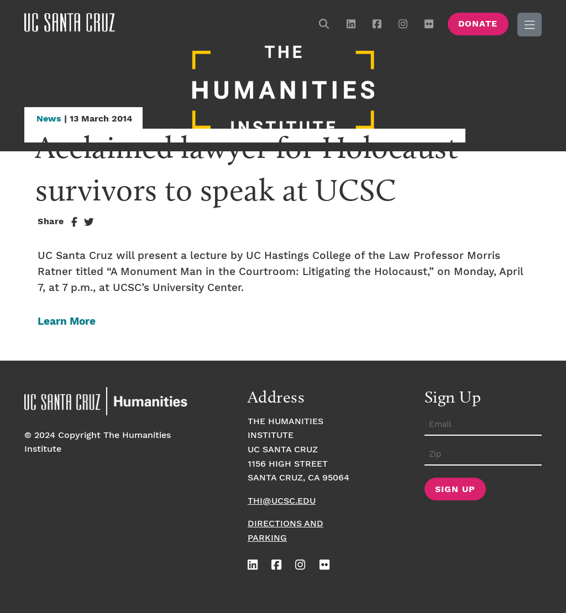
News (48, 119)
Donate (477, 24)
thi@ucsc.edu (282, 501)
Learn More (67, 322)
